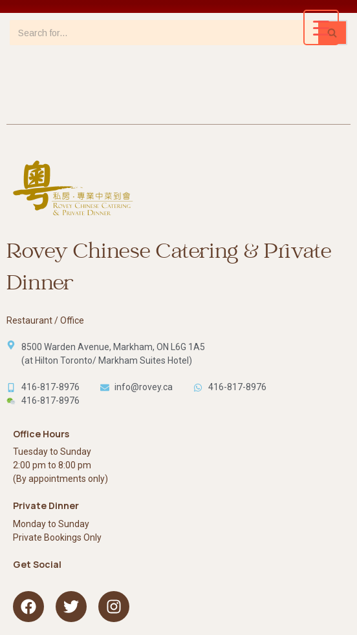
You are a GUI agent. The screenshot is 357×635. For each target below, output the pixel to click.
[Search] (164, 32)
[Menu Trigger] (321, 27)
